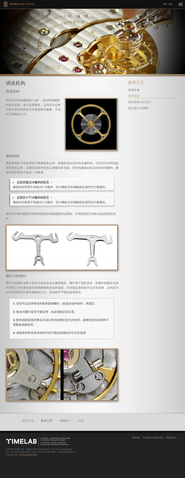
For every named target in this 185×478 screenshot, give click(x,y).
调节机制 (134, 96)
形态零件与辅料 (138, 108)
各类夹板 (134, 89)
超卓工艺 (136, 82)
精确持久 (65, 420)
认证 (81, 420)
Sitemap (136, 437)
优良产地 (28, 420)
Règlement (171, 437)
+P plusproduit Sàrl (28, 455)
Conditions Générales (153, 437)
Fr (165, 4)
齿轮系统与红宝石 (139, 102)
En (170, 4)
